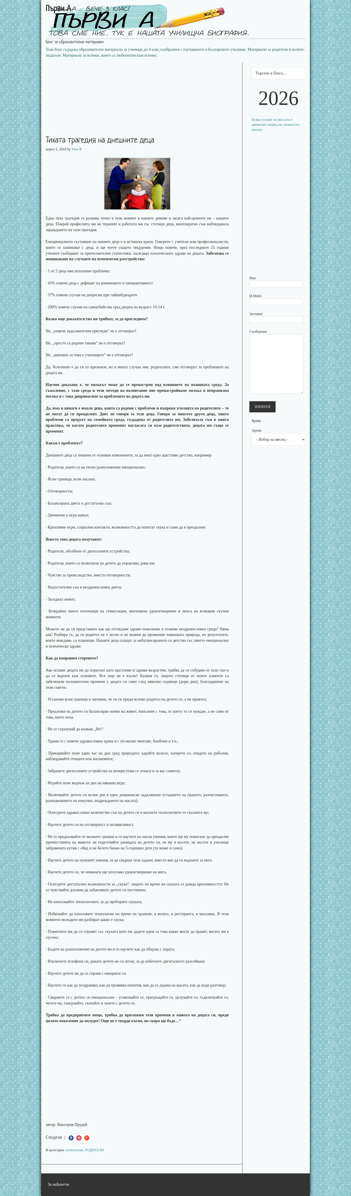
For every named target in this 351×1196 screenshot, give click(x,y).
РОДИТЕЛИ (94, 1150)
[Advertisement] (141, 94)
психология (74, 1150)
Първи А (58, 9)
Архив (256, 430)
